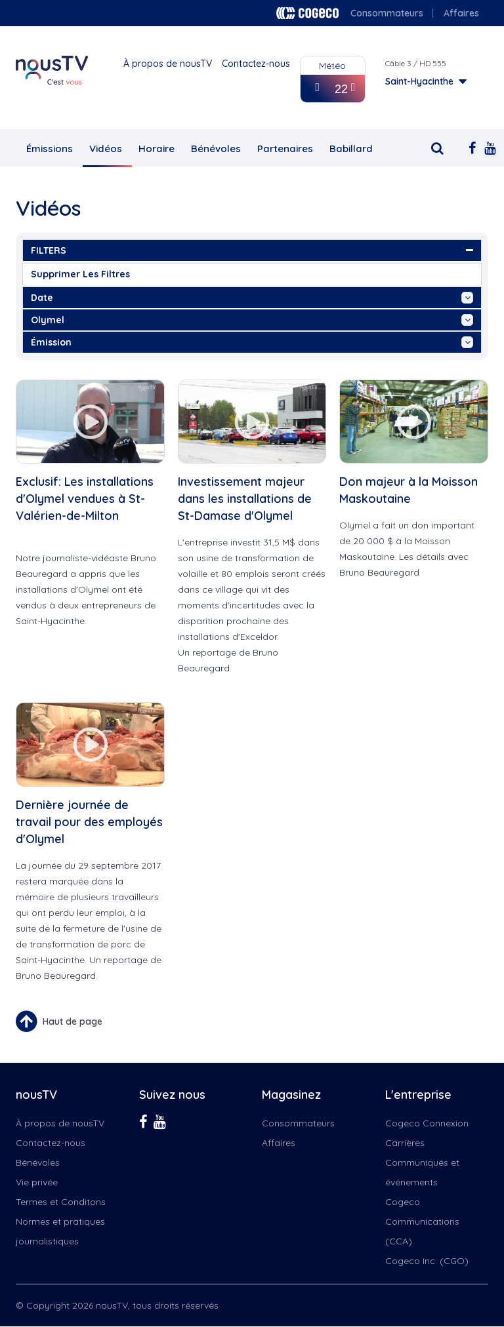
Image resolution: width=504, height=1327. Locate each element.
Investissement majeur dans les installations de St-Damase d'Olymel (245, 498)
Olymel (252, 320)
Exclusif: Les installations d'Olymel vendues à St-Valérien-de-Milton (85, 498)
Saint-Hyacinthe (419, 81)
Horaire (156, 148)
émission (252, 342)
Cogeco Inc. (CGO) (427, 1261)
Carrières (405, 1143)
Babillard (351, 148)
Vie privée (37, 1182)
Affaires (461, 13)
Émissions (49, 148)
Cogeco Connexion (427, 1123)
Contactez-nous (256, 63)
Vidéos (105, 148)
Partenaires (285, 148)
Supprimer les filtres (80, 274)
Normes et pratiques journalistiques (60, 1231)
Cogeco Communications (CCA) (422, 1221)
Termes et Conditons (61, 1202)
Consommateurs (386, 13)
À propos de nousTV (167, 63)
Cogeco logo (307, 13)
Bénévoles (216, 148)
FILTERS (252, 250)
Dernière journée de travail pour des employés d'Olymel (89, 821)
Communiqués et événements (422, 1172)
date (252, 298)
